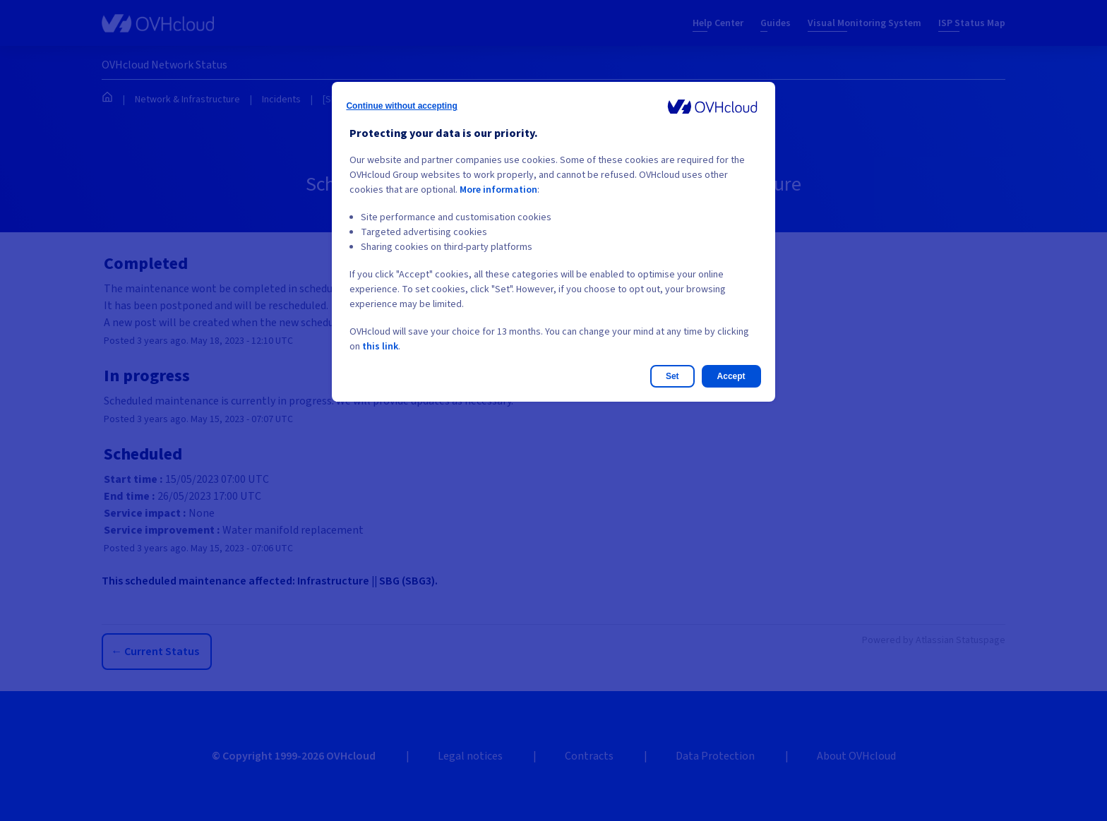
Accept (731, 376)
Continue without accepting (401, 106)
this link (380, 347)
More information (498, 190)
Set (672, 376)
